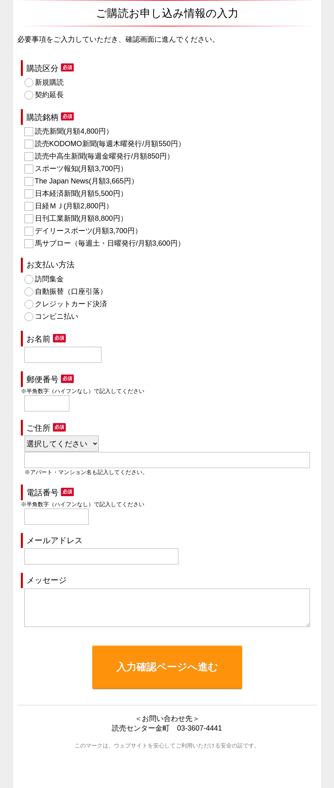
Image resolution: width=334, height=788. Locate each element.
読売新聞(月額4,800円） (74, 131)
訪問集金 (49, 279)
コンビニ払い (56, 316)
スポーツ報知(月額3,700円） (81, 169)
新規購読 (49, 82)
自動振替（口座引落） (71, 291)
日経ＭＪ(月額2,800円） (74, 206)
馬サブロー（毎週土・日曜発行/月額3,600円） (110, 243)
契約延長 (49, 95)
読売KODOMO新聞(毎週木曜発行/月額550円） (110, 144)
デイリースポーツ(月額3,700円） (88, 231)
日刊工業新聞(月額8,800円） (81, 218)
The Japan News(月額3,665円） (86, 181)
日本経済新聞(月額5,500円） (81, 193)
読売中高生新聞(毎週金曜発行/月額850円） (104, 156)
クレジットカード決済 (71, 304)
